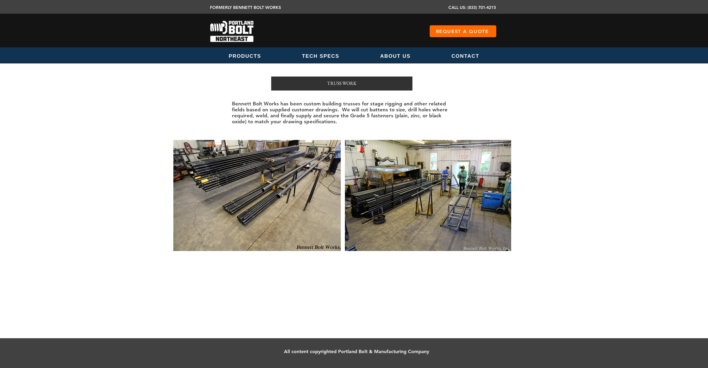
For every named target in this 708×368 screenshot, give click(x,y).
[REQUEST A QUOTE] (463, 31)
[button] (245, 56)
